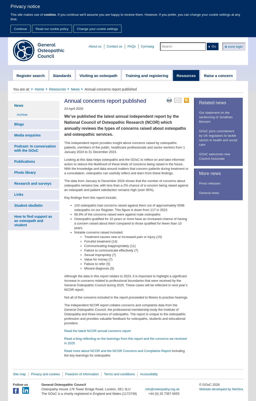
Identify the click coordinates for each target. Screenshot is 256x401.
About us (95, 46)
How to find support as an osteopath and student (33, 220)
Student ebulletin (28, 206)
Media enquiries (27, 135)
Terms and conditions (119, 374)
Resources (57, 89)
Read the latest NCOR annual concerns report (97, 331)
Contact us (114, 46)
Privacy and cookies (45, 374)
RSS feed (186, 100)
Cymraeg (147, 46)
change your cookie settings (210, 14)
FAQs (132, 46)
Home (39, 89)
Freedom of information (82, 374)
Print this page (169, 100)
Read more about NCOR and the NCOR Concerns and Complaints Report (117, 351)
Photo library (25, 172)
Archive (22, 114)
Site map (19, 374)
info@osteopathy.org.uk (162, 389)
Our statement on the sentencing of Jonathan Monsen (215, 117)
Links (19, 194)
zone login (234, 46)
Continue (20, 29)
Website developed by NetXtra (221, 389)
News (75, 89)
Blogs (19, 124)
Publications (24, 162)
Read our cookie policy (52, 29)
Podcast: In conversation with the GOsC (35, 148)
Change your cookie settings (97, 29)
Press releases (209, 183)
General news (209, 193)
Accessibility (149, 374)
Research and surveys (33, 184)
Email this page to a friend (178, 100)
